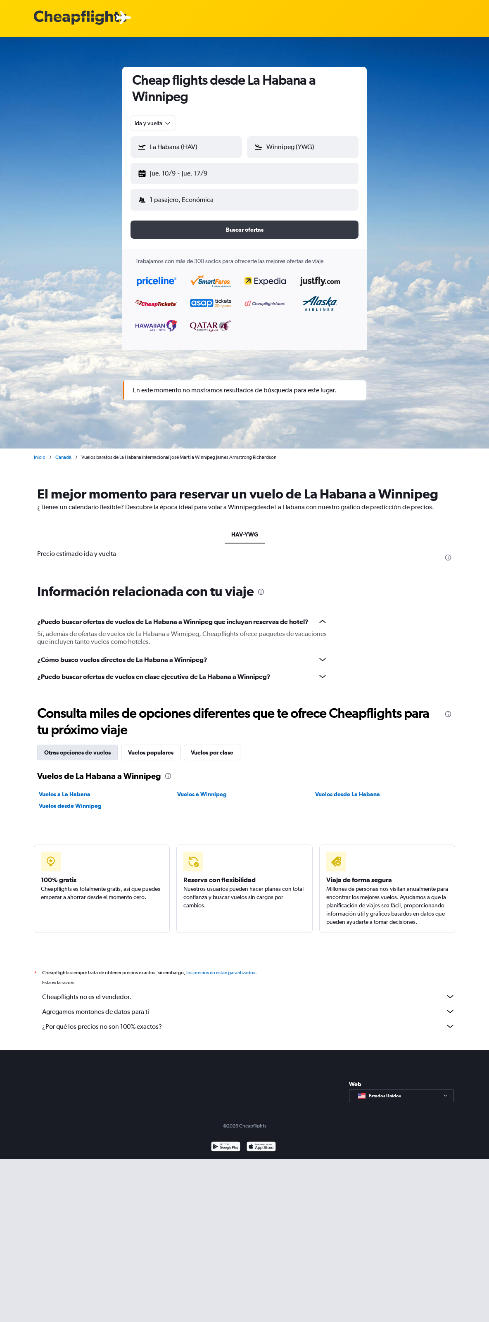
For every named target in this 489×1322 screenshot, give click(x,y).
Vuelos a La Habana (64, 794)
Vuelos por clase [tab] (212, 752)
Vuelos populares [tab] (150, 752)
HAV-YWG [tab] (244, 534)
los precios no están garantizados (220, 972)
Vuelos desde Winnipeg (70, 805)
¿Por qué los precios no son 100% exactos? (248, 1026)
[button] (186, 147)
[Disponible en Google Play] (225, 1147)
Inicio (39, 457)
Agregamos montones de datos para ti (248, 1011)
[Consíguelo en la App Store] (261, 1147)
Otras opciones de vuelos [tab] (77, 752)
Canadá (63, 457)
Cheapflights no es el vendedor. (248, 997)
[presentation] (448, 557)
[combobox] (153, 123)
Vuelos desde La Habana (347, 794)
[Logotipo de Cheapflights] (80, 18)
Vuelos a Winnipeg (202, 794)
